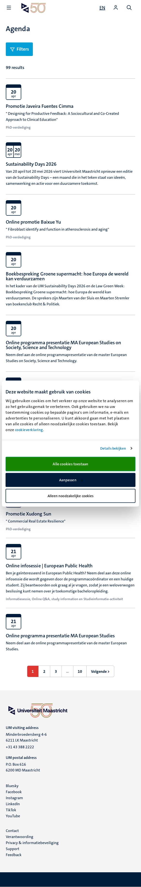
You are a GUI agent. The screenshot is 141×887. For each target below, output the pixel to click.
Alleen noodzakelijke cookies (71, 495)
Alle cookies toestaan (70, 463)
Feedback (13, 854)
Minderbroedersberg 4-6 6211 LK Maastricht (26, 737)
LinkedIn (13, 803)
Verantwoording (19, 836)
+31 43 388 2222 (20, 746)
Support (12, 848)
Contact (12, 830)
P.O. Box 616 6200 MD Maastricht (23, 767)
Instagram (14, 797)
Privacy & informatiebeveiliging (32, 842)
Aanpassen (70, 480)
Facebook (14, 791)
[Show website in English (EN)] (102, 7)
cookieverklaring (29, 429)
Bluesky (12, 785)
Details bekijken (113, 448)
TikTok (11, 809)
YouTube (13, 815)
